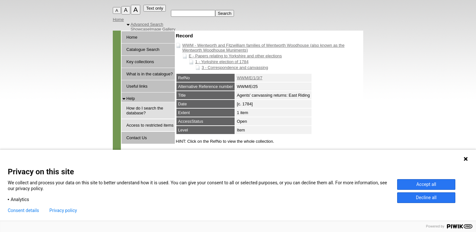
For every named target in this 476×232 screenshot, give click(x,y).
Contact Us (136, 137)
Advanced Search (147, 24)
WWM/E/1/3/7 (249, 77)
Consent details (23, 210)
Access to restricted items (150, 125)
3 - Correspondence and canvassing (235, 67)
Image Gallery (162, 29)
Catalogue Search (142, 49)
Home (118, 19)
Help (130, 98)
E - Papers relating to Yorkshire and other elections (235, 55)
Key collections (140, 61)
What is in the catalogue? (149, 74)
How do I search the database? (144, 110)
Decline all (426, 197)
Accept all (426, 184)
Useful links (136, 86)
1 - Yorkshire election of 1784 (222, 61)
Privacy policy (63, 210)
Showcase (140, 29)
